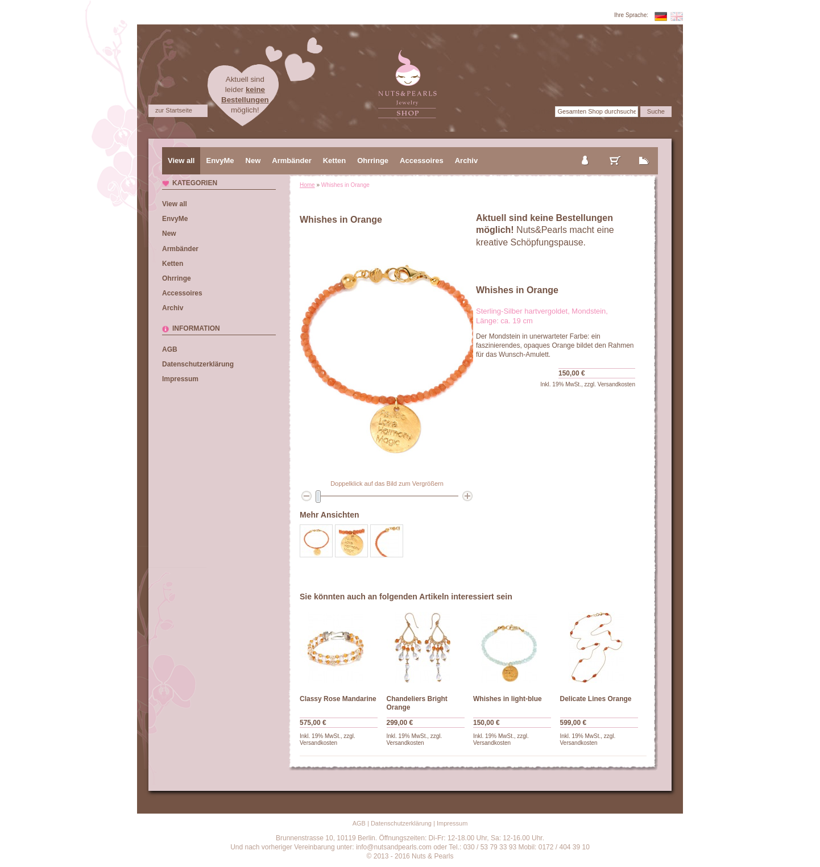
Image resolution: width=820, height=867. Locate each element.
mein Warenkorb (615, 151)
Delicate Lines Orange (596, 699)
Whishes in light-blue (507, 699)
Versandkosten (616, 384)
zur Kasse (644, 151)
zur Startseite (173, 110)
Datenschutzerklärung (198, 364)
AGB (169, 349)
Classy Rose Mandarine (338, 699)
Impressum (180, 379)
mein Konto (585, 151)
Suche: (542, 111)
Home (307, 185)
